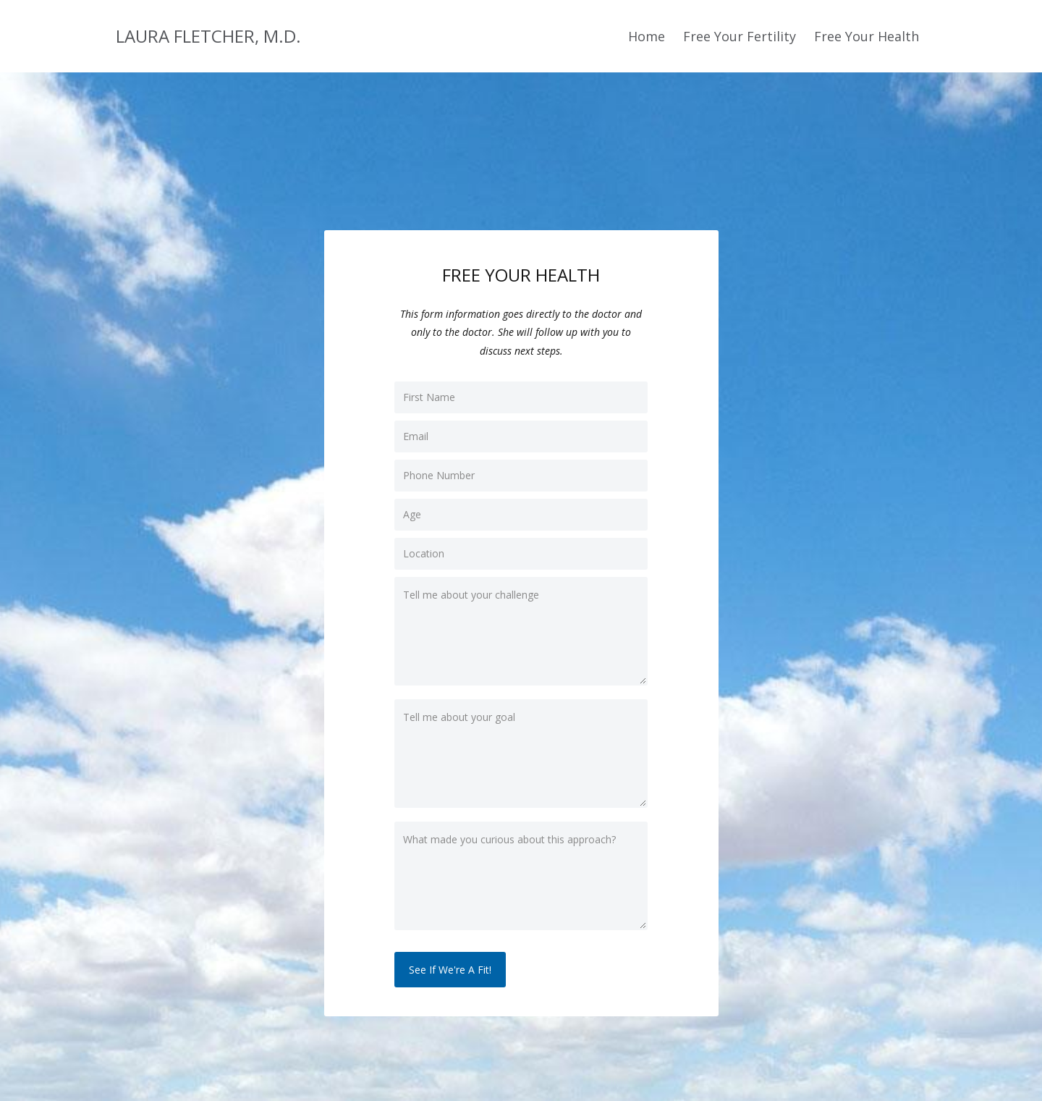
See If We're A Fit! (450, 969)
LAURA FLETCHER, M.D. (208, 36)
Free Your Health (866, 36)
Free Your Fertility (739, 36)
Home (646, 36)
